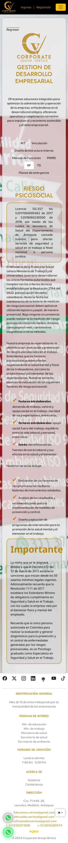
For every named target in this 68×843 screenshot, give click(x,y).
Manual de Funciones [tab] (26, 158)
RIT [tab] (23, 143)
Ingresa (26, 7)
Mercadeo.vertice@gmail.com (34, 816)
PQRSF (34, 831)
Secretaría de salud (34, 737)
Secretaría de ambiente (34, 741)
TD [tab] (39, 165)
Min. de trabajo (34, 728)
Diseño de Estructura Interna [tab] (34, 150)
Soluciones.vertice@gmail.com (34, 812)
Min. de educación (34, 724)
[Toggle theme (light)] (60, 813)
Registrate (43, 7)
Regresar (13, 29)
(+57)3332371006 (18, 825)
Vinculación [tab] (39, 143)
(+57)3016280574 (50, 825)
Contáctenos (34, 784)
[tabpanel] (34, 422)
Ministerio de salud (34, 733)
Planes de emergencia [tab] (34, 172)
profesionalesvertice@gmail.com (34, 821)
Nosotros (34, 780)
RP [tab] (29, 165)
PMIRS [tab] (51, 158)
